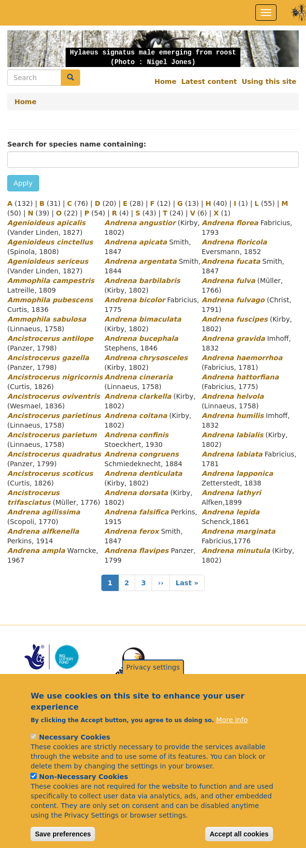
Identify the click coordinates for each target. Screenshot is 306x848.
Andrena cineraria (138, 377)
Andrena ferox (131, 531)
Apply (23, 183)
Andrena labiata (232, 454)
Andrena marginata (239, 531)
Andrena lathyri (231, 493)
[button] (29, 48)
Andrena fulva (228, 280)
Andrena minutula (236, 550)
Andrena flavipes (136, 550)
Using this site (269, 81)
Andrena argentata (140, 261)
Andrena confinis (136, 435)
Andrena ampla (36, 550)
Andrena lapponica (237, 473)
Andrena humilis (233, 415)
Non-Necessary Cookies (83, 793)
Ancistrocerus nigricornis (55, 377)
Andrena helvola (233, 396)
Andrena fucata (231, 261)
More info (232, 736)
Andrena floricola (234, 242)
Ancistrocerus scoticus (50, 473)
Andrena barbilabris (142, 280)
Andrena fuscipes (235, 319)
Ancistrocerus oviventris (53, 396)
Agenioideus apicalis (46, 223)
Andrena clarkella (137, 396)
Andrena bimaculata (142, 319)
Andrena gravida (233, 338)
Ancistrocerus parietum (52, 435)
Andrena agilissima (43, 512)
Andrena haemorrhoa (242, 358)
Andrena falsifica (136, 512)
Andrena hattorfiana (240, 377)
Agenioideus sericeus (47, 261)
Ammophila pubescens (50, 300)
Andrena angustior (139, 223)
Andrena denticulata (143, 473)
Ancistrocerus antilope (50, 338)
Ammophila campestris (50, 280)
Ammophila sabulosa (46, 319)
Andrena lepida (231, 512)
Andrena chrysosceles (146, 358)
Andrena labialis (233, 435)
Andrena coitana (135, 415)
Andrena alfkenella (43, 531)
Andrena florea (230, 223)
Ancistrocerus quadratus (54, 454)
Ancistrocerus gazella (48, 358)
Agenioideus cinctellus (50, 242)
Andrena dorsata (136, 493)
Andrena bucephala (141, 338)
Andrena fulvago (233, 300)
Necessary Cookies (74, 754)
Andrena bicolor (134, 300)
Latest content (208, 81)
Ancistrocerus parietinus (54, 415)
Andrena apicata (135, 242)
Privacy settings (153, 684)
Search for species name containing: (76, 144)
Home (165, 81)
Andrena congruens (141, 454)
